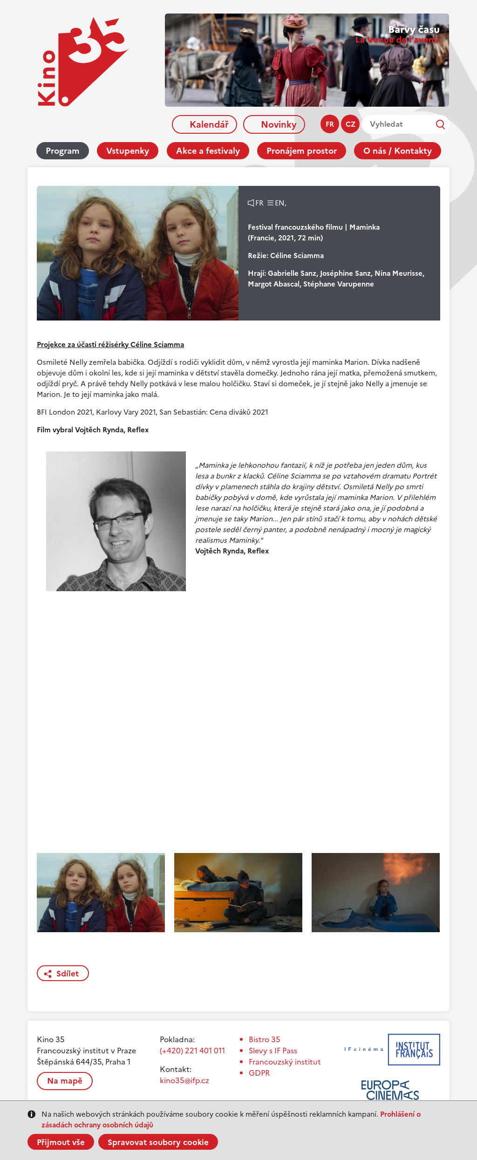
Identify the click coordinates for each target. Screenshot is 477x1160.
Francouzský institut (285, 1061)
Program (63, 150)
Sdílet (67, 974)
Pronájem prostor (301, 150)
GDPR (259, 1072)
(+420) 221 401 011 (192, 1050)
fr (330, 124)
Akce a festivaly (208, 150)
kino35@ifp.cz (184, 1080)
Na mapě (64, 1081)
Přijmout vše (61, 1142)
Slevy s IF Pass (273, 1050)
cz (350, 124)
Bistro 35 (264, 1039)
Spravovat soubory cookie (158, 1142)
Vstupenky (127, 150)
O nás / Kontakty (397, 150)
